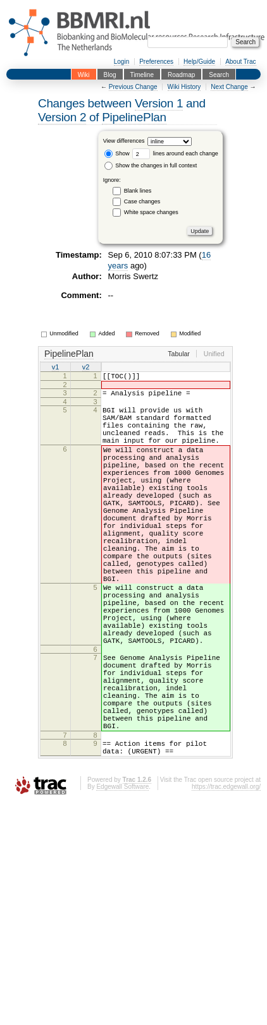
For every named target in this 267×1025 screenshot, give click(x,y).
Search (219, 74)
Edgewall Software (122, 854)
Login (121, 61)
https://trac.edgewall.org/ (226, 854)
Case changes (142, 201)
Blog (110, 74)
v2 (86, 367)
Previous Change (133, 86)
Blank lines (138, 191)
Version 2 (62, 117)
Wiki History (184, 86)
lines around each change (175, 153)
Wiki (84, 74)
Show (117, 153)
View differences (124, 141)
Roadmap (181, 74)
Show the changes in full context (150, 165)
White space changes (151, 212)
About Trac (240, 61)
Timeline (142, 74)
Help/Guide (199, 61)
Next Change (229, 86)
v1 (55, 367)
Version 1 (159, 103)
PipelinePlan (134, 117)
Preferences (156, 61)
